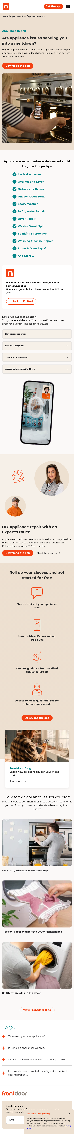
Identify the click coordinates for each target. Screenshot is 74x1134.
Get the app (53, 6)
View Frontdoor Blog (37, 1010)
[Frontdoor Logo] (6, 6)
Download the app (17, 65)
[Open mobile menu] (68, 6)
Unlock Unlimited (21, 301)
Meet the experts (47, 553)
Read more (15, 781)
